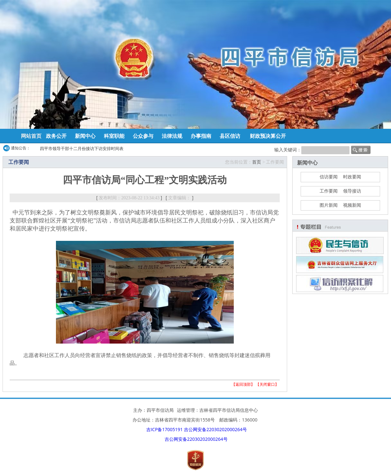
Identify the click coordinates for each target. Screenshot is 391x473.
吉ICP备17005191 (164, 429)
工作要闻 (329, 191)
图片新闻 (329, 205)
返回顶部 (243, 384)
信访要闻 (329, 177)
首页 (256, 162)
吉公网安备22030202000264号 (215, 429)
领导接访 (352, 191)
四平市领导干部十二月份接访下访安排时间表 (81, 148)
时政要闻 (352, 177)
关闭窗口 (267, 384)
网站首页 (31, 135)
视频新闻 (352, 205)
